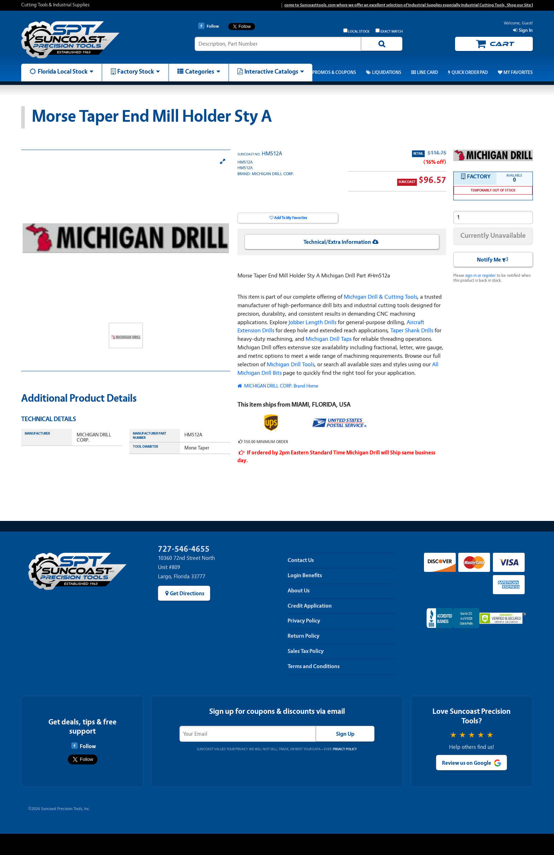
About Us (299, 590)
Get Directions (187, 593)
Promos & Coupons (334, 72)
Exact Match (389, 31)
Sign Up (345, 734)
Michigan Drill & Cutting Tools (380, 296)
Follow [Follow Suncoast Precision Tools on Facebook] (83, 746)
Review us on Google (466, 763)
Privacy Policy (304, 621)
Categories (199, 71)
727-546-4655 (184, 549)
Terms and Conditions (314, 666)
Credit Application (310, 606)
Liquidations (386, 72)
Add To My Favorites (290, 218)
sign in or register (480, 275)
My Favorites (518, 72)
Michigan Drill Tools (290, 364)
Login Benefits (305, 575)
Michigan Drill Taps (329, 338)
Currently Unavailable (493, 235)
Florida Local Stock (63, 71)
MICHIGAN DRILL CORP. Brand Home (280, 386)
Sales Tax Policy (306, 651)
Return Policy (303, 636)
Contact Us (301, 560)
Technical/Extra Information (337, 242)
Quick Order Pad (470, 72)
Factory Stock (135, 71)
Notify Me (489, 260)
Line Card (427, 72)
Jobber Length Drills (312, 322)
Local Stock (356, 31)
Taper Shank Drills (411, 330)
